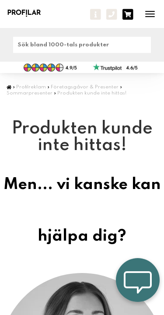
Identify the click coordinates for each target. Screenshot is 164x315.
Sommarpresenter (29, 93)
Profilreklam (31, 87)
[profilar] (29, 12)
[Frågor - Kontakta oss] (95, 14)
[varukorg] (128, 14)
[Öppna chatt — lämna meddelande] (138, 280)
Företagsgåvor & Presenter (85, 87)
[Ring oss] (111, 14)
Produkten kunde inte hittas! (91, 93)
